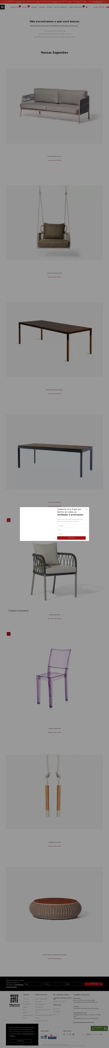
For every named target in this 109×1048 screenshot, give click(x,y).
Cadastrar (71, 537)
